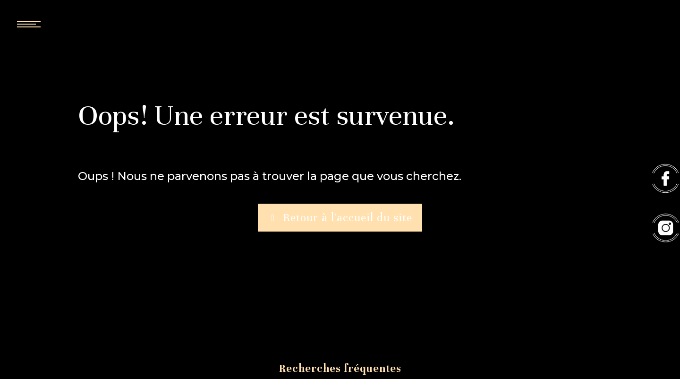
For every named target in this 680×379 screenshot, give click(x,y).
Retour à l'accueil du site (340, 218)
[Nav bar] (56, 23)
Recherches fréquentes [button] (340, 368)
